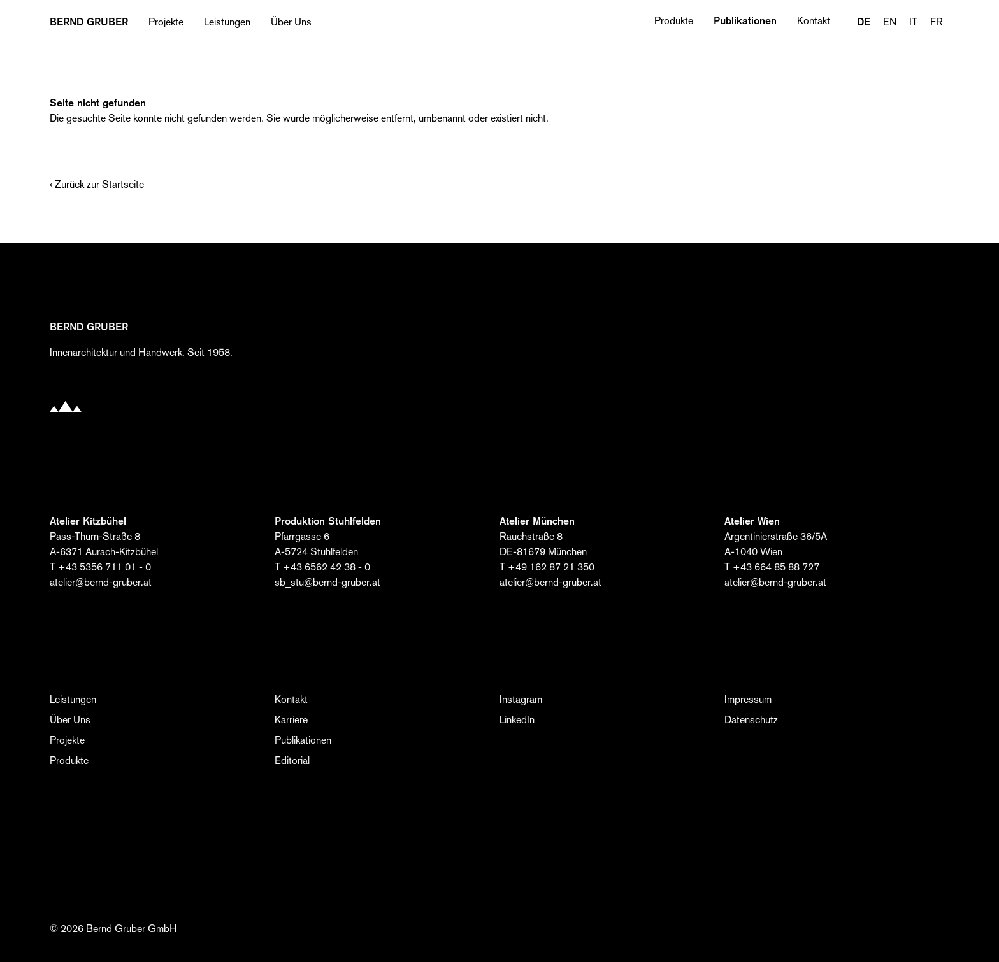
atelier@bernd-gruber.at (101, 582)
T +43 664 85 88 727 (771, 567)
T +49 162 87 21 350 (547, 567)
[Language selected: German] (900, 22)
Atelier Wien (752, 521)
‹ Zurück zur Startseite (97, 184)
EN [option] (889, 22)
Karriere (291, 720)
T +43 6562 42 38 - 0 (322, 567)
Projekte (165, 22)
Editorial (292, 760)
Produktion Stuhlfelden (328, 521)
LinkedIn (517, 720)
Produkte (673, 21)
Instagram (521, 699)
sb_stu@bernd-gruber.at (327, 582)
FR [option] (936, 22)
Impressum (748, 699)
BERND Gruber (89, 22)
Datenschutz (751, 720)
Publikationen (745, 21)
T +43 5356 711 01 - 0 (100, 567)
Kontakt (813, 21)
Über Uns (291, 22)
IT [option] (913, 22)
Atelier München (537, 521)
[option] (890, 22)
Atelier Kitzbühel (88, 521)
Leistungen (227, 22)
